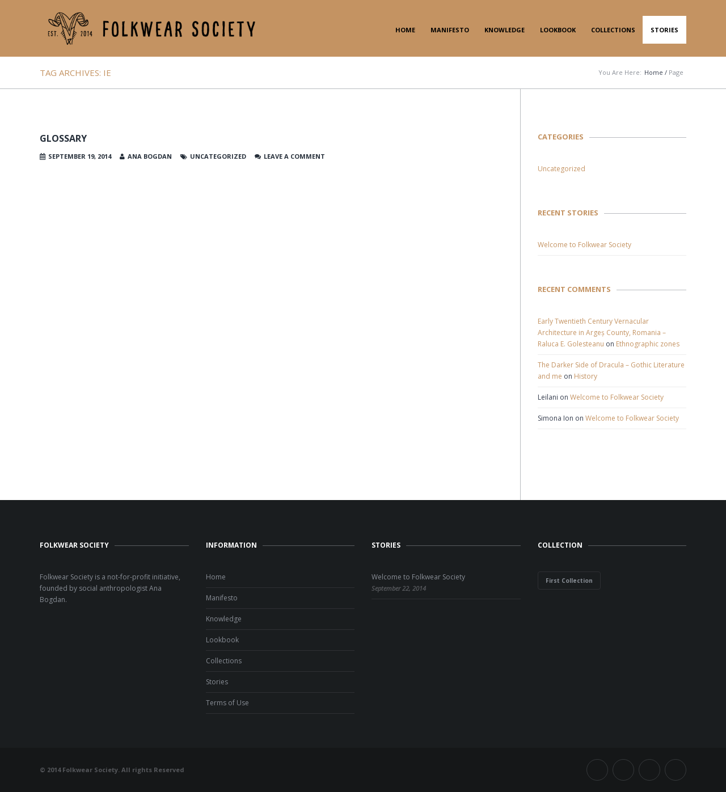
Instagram (649, 770)
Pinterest (675, 770)
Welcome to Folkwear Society (584, 244)
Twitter (623, 770)
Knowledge (504, 30)
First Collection (569, 581)
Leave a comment (294, 156)
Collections (613, 30)
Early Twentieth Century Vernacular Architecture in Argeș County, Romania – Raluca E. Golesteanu (602, 332)
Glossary (63, 138)
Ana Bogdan (150, 156)
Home (405, 30)
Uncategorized (561, 168)
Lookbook (558, 30)
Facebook (597, 770)
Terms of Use (227, 703)
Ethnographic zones (647, 344)
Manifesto (449, 30)
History (585, 376)
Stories (664, 30)
